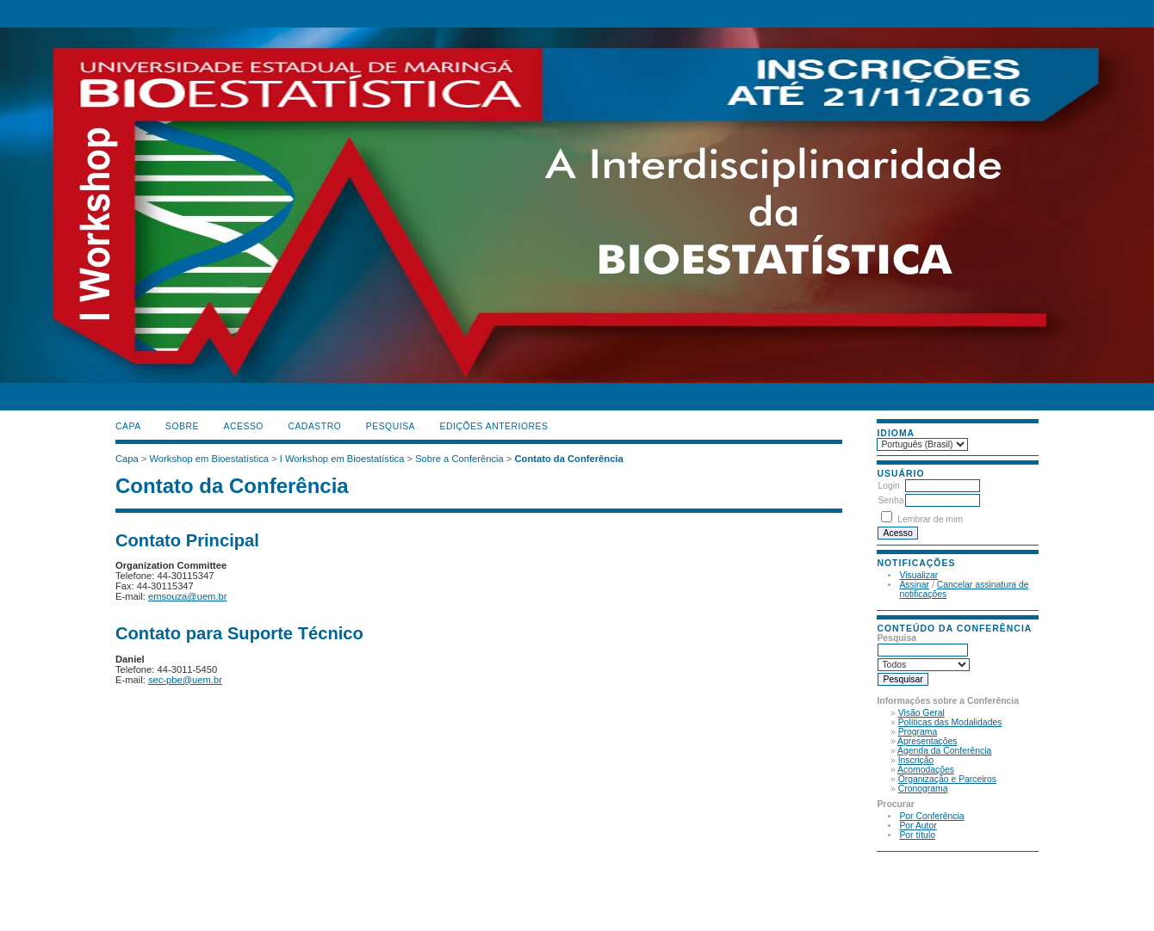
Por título (917, 835)
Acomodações (925, 769)
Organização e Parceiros (947, 779)
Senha (890, 500)
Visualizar (918, 575)
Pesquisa (390, 426)
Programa (918, 732)
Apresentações (927, 741)
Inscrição (916, 760)
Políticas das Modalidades (950, 722)
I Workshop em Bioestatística (342, 458)
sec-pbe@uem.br (185, 680)
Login (888, 485)
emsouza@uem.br (187, 596)
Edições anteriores (494, 426)
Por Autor (917, 825)
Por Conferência (931, 816)
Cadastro (314, 426)
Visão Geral (921, 713)
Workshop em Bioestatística (209, 458)
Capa (128, 426)
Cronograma (923, 788)
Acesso (244, 426)
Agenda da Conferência (944, 750)
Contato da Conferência (569, 458)
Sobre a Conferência (459, 458)
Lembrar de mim (930, 519)
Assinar (914, 584)
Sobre (182, 426)
